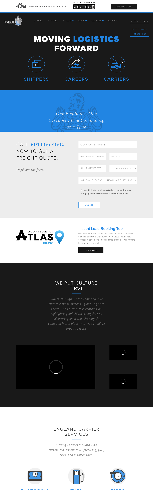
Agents (81, 21)
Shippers (38, 21)
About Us (112, 21)
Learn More (124, 6)
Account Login (139, 21)
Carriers (52, 21)
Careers (67, 21)
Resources (96, 21)
